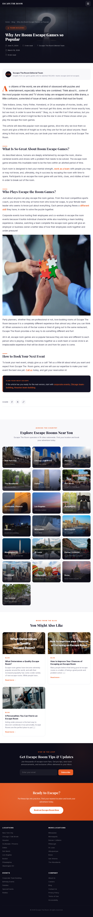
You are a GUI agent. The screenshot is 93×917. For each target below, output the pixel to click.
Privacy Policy (53, 893)
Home (7, 22)
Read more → (10, 680)
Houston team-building (24, 387)
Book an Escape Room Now (46, 810)
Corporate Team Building (11, 878)
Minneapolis (53, 837)
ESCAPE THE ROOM (12, 3)
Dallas (4, 848)
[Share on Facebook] (12, 402)
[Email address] (38, 772)
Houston (5, 840)
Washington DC (8, 866)
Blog (13, 22)
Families (5, 885)
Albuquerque (53, 851)
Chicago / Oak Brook (10, 837)
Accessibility (53, 900)
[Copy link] (23, 402)
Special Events (8, 889)
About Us (51, 878)
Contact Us (52, 889)
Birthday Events (8, 882)
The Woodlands (54, 862)
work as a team (62, 168)
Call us (29, 370)
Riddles (5, 893)
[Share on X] (17, 402)
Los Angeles (7, 855)
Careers (51, 882)
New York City (7, 833)
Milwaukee (52, 833)
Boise (50, 855)
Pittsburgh (52, 844)
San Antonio (53, 859)
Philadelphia (7, 862)
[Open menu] (88, 3)
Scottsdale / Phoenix (10, 844)
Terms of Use (53, 896)
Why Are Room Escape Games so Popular (33, 22)
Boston (5, 859)
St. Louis (51, 848)
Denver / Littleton (54, 840)
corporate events (62, 384)
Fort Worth (6, 851)
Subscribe (65, 772)
